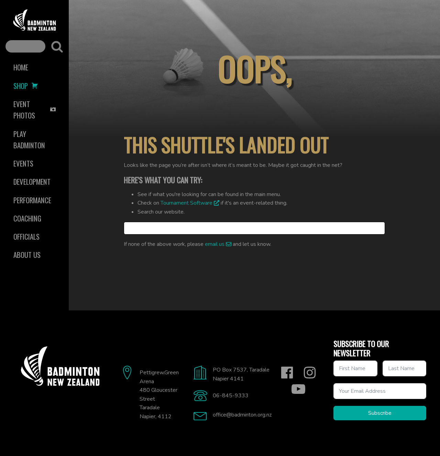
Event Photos (34, 110)
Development (32, 181)
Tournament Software (186, 203)
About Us (27, 254)
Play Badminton (29, 139)
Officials (26, 236)
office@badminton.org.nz (242, 415)
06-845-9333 (231, 395)
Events (23, 163)
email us (214, 244)
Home (20, 67)
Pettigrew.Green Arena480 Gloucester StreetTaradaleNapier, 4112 (159, 394)
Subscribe (380, 413)
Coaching (27, 218)
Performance (32, 200)
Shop (25, 85)
